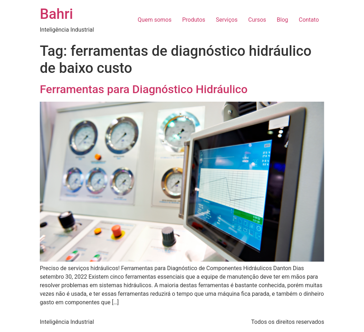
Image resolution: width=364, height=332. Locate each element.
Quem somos (154, 19)
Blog (282, 19)
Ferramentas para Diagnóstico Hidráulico (143, 89)
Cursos (257, 19)
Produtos (193, 19)
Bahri (56, 14)
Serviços (226, 19)
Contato (309, 19)
